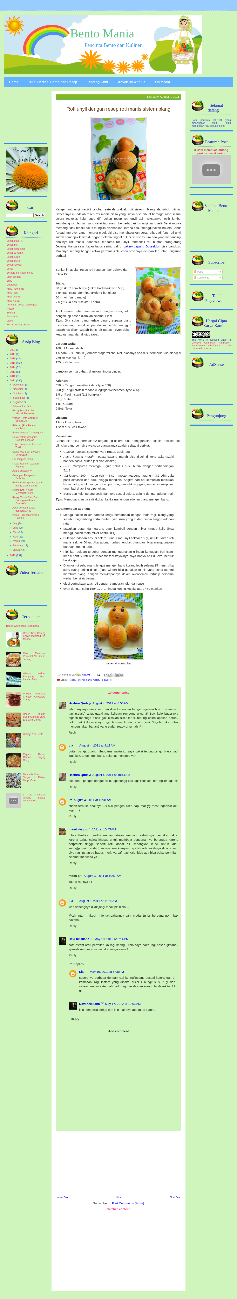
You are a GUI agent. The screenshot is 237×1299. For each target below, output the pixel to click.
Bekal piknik (13, 260)
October (17, 393)
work (201, 339)
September (19, 397)
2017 (13, 354)
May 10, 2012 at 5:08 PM (107, 971)
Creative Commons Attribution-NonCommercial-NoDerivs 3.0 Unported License (211, 345)
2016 (13, 358)
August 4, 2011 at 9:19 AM (97, 745)
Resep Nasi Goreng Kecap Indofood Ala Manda (34, 636)
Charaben (12, 284)
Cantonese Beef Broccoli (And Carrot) (26, 453)
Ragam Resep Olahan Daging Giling (34, 757)
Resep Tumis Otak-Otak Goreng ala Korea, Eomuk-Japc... (25, 500)
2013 (13, 371)
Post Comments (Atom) (128, 1203)
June (16, 527)
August (17, 402)
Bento (10, 268)
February (18, 545)
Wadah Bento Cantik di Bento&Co (25, 419)
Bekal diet (12, 244)
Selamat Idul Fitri (21, 406)
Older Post (175, 1197)
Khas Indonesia (15, 288)
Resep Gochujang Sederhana (22, 626)
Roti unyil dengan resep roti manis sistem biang (27, 484)
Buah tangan (14, 276)
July (15, 523)
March (17, 541)
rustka (96, 680)
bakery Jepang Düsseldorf (141, 246)
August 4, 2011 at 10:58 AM (102, 876)
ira (70, 800)
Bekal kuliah (13, 256)
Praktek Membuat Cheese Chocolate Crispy (34, 696)
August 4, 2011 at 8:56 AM (110, 703)
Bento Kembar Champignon (27, 432)
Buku (9, 280)
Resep (72, 680)
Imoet (73, 829)
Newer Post (62, 1197)
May (15, 532)
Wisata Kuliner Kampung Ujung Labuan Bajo (34, 676)
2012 (13, 376)
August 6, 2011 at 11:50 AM (98, 901)
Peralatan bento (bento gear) (22, 304)
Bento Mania (102, 33)
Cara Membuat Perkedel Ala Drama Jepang (34, 656)
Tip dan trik (13, 316)
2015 (13, 363)
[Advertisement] (118, 1250)
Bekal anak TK (15, 240)
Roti (78, 680)
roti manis (87, 680)
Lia (71, 745)
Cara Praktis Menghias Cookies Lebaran (24, 438)
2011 (13, 380)
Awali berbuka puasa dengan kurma (23, 509)
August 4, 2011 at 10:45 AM (97, 829)
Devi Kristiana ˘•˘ (81, 939)
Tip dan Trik (106, 680)
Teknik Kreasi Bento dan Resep (52, 82)
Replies (78, 964)
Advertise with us (131, 82)
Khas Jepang (14, 296)
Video (10, 320)
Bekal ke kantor (15, 252)
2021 (13, 349)
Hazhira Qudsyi (80, 703)
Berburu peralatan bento (20, 272)
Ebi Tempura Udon (22, 459)
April (16, 536)
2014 (13, 367)
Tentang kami (97, 82)
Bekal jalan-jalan (16, 248)
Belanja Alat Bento (33, 734)
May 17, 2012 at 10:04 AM (123, 1003)
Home (13, 82)
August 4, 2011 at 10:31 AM (92, 800)
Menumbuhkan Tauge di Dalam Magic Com (34, 777)
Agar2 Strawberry (22, 470)
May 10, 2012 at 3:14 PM (111, 939)
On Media (162, 82)
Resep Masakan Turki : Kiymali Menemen (25, 412)
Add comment (118, 1031)
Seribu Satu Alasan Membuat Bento (22, 491)
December (19, 384)
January (17, 549)
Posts (198, 271)
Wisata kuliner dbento (18, 324)
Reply (72, 732)
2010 (13, 555)
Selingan (11, 312)
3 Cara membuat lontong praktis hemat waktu (34, 797)
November (19, 389)
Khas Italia (12, 292)
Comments (201, 277)
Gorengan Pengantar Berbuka (23, 477)
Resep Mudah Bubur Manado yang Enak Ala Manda (34, 717)
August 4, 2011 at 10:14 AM (111, 775)
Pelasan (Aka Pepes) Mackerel (24, 427)
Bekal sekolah (14, 264)
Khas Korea (13, 300)
